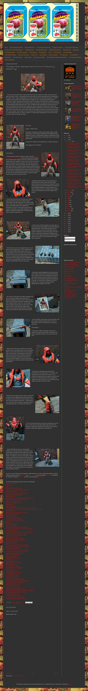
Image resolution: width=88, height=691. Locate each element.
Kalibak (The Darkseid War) (13, 554)
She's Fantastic (68, 292)
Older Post (56, 673)
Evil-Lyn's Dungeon (53, 54)
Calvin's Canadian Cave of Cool (72, 266)
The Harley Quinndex (10, 52)
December (69, 141)
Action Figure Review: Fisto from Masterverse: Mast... (74, 177)
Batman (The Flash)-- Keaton (13, 502)
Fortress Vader (27, 57)
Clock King (9, 522)
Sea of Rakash (43, 54)
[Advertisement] (32, 660)
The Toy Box (68, 297)
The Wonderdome (74, 54)
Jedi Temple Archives (70, 278)
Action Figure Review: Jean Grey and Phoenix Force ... (74, 153)
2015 (67, 229)
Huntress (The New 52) (12, 541)
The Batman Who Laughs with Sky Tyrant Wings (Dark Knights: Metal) (24, 509)
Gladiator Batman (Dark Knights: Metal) (16, 535)
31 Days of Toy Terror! (58, 47)
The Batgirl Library (29, 50)
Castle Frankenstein (9, 59)
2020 (67, 219)
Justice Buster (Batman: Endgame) (15, 553)
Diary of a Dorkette (69, 269)
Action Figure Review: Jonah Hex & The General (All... (73, 180)
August (68, 196)
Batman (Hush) (10, 504)
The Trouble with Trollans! (75, 57)
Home (6, 47)
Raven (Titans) (10, 569)
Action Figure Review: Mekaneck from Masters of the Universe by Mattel (76, 118)
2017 (67, 225)
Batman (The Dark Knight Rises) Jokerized (17, 499)
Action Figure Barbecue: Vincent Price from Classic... (74, 167)
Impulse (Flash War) (11, 543)
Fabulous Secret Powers (55, 50)
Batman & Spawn (10, 496)
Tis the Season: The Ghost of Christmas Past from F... (73, 144)
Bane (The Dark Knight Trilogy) (14, 488)
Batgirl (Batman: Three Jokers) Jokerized (16, 493)
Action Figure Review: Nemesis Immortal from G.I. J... (74, 183)
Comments (68, 240)
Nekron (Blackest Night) (12, 561)
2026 (67, 135)
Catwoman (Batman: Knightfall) (14, 519)
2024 (67, 139)
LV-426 (50, 52)
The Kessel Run (42, 52)
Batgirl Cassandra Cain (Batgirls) (14, 494)
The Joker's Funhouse (22, 52)
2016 (67, 227)
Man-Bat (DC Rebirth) (11, 556)
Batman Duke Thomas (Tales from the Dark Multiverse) (20, 507)
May (68, 202)
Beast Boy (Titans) (10, 515)
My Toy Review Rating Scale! (43, 47)
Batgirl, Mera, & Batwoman (71, 264)
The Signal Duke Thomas (12, 585)
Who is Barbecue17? (30, 47)
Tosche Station (33, 52)
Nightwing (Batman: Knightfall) (14, 563)
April (68, 204)
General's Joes (68, 275)
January (69, 210)
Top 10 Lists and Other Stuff (71, 47)
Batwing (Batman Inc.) (11, 511)
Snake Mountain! (67, 50)
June (68, 200)
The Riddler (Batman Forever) (13, 572)
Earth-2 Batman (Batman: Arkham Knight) (16, 527)
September (69, 194)
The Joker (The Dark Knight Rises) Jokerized (17, 546)
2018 (67, 223)
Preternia (67, 288)
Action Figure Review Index (16, 47)
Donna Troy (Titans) (11, 525)
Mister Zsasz (9, 559)
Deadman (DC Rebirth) (12, 524)
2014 (67, 231)
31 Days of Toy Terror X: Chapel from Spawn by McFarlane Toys (76, 88)
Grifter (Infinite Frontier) (12, 537)
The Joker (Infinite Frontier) (13, 548)
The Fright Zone (63, 54)
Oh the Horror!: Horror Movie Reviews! (14, 50)
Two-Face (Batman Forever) (13, 595)
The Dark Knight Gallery (41, 50)
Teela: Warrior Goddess (10, 54)
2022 (67, 215)
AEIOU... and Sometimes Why (72, 262)
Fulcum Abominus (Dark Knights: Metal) (16, 533)
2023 (67, 213)
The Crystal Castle (67, 52)
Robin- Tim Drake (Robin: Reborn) (15, 579)
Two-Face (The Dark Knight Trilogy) (15, 597)
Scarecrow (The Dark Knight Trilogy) (15, 582)
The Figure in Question (70, 294)
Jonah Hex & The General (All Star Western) (17, 551)
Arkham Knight (32, 475)
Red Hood (23, 475)
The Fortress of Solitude (39, 57)
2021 (67, 217)
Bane (7, 486)
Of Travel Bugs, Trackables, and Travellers (57, 57)
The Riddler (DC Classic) (12, 574)
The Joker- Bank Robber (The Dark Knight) (17, 545)
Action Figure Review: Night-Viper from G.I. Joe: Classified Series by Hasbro (76, 95)
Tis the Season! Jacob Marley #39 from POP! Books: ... (73, 150)
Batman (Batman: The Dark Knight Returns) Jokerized (20, 498)
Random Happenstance (70, 290)
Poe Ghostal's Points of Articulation (73, 287)
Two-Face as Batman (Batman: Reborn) (16, 598)
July (68, 198)
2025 (67, 137)
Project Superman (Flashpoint (13, 567)
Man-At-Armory (57, 52)
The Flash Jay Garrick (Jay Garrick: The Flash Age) (19, 532)
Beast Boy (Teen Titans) (12, 514)
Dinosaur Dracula (69, 271)
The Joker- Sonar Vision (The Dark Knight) (17, 550)
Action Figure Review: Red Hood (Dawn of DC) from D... (74, 173)
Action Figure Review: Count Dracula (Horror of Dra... (73, 160)
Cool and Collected (69, 267)
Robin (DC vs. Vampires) (12, 577)
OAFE (66, 285)
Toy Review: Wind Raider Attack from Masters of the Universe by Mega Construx (75, 126)
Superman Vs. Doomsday (12, 593)
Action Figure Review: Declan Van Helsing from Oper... (73, 147)
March (68, 206)
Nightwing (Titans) (10, 564)
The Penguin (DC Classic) (12, 566)
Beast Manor (76, 50)
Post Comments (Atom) (17, 675)
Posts (67, 237)
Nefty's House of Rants (70, 283)
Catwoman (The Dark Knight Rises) (15, 520)
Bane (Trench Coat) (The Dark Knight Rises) (17, 489)
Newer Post (9, 673)
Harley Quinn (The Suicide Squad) (15, 538)
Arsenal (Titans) (10, 485)
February (69, 208)
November (69, 190)
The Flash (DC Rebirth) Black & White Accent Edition (19, 528)
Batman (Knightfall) (11, 506)
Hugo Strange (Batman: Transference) (16, 540)
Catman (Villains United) (12, 517)
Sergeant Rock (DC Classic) (13, 584)
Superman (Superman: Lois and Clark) (16, 592)
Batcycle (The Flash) (11, 491)
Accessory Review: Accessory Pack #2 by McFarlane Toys (76, 110)
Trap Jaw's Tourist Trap (23, 54)
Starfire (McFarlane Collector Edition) (15, 588)
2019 (67, 221)
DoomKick (67, 273)
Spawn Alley (8, 57)
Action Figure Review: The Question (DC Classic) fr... (73, 164)
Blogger (70, 684)
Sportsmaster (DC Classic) (13, 587)
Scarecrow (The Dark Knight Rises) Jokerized (17, 580)
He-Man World (68, 276)
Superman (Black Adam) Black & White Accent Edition (20, 590)
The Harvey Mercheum (70, 296)
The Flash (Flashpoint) (12, 530)
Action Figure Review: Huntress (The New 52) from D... (74, 187)
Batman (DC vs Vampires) (12, 501)
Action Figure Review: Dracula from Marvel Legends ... (74, 157)
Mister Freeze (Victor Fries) (13, 558)
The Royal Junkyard (17, 57)
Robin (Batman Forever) (12, 576)
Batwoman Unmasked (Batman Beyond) (16, 512)
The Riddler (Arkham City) (12, 571)
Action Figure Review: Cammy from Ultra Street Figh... (74, 170)
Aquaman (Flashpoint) (11, 483)
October (69, 192)
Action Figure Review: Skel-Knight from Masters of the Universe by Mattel (76, 103)
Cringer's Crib (34, 54)
